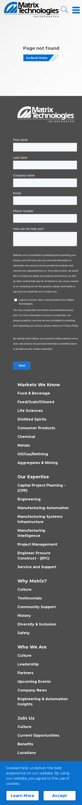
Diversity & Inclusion (36, 624)
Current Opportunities (38, 735)
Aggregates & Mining (37, 463)
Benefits (25, 744)
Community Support (36, 607)
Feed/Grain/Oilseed (35, 402)
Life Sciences (30, 411)
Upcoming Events (34, 682)
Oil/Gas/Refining (32, 454)
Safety (23, 633)
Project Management (37, 544)
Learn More (22, 795)
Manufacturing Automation (43, 508)
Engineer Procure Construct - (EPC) (34, 555)
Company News (32, 690)
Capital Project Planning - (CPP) (41, 488)
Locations (26, 753)
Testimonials (29, 598)
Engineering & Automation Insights (42, 701)
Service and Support (36, 567)
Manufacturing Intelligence (31, 533)
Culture (24, 589)
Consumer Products (36, 428)
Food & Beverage (33, 393)
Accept (59, 795)
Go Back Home (36, 57)
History (24, 616)
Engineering (29, 499)
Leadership (28, 664)
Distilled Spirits (31, 419)
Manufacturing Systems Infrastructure (40, 519)
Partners (25, 673)
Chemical (26, 437)
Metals (23, 445)
